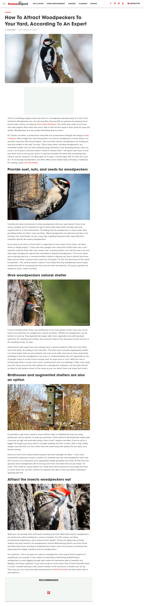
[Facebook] (111, 4)
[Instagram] (115, 4)
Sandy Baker (11, 30)
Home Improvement (56, 3)
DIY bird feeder (31, 162)
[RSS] (123, 4)
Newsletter (134, 3)
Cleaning (83, 3)
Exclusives (38, 3)
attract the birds (60, 569)
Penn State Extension (46, 124)
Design (93, 3)
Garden (71, 3)
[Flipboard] (119, 4)
